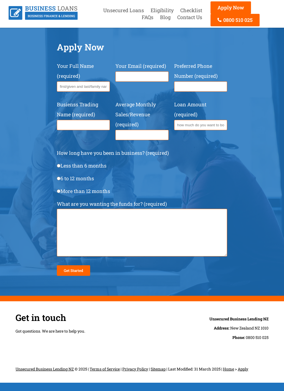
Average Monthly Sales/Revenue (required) (141, 119)
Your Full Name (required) (83, 76)
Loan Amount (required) (200, 114)
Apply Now (230, 7)
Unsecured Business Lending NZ (45, 377)
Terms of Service (105, 377)
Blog (165, 17)
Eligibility (162, 10)
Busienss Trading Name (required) (83, 114)
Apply (243, 377)
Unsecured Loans (123, 10)
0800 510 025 (235, 20)
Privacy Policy (135, 377)
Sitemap (158, 377)
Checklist (191, 10)
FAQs (147, 17)
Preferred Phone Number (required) (200, 76)
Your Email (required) (141, 71)
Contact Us (189, 17)
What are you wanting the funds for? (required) (142, 233)
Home (228, 377)
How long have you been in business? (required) (142, 172)
